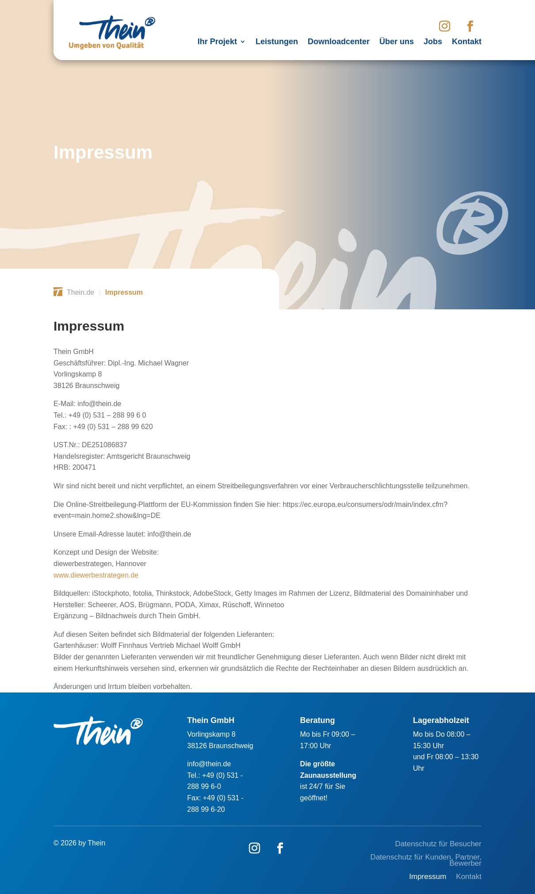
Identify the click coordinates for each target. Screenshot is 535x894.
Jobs (433, 42)
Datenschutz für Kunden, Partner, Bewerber (426, 860)
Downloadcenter (339, 42)
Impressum (427, 877)
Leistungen (277, 42)
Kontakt (467, 42)
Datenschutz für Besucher (438, 844)
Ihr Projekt (217, 42)
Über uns (396, 42)
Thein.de (80, 292)
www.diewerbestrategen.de (96, 575)
